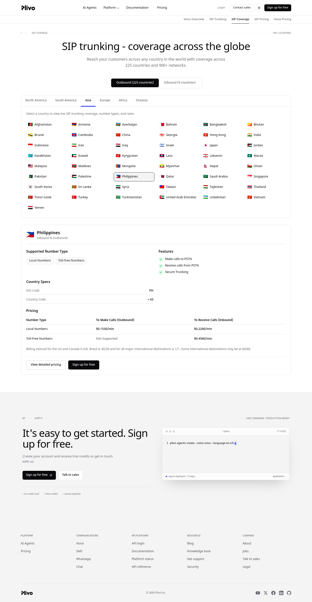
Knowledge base (199, 551)
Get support (195, 559)
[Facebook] (273, 593)
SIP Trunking (217, 19)
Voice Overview (194, 19)
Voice (80, 544)
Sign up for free (277, 8)
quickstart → (279, 476)
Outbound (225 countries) (135, 83)
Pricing (162, 8)
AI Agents (89, 8)
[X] (265, 593)
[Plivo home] (28, 7)
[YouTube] (258, 593)
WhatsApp (83, 559)
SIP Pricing (261, 19)
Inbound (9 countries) (179, 83)
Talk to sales (70, 475)
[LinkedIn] (281, 593)
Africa (123, 100)
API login (138, 544)
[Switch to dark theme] (259, 7)
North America (36, 100)
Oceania (142, 100)
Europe (105, 100)
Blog (190, 544)
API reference (141, 567)
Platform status (143, 559)
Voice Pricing (282, 19)
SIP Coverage (240, 19)
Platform (111, 8)
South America (65, 100)
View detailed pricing (46, 365)
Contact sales (242, 8)
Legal (246, 567)
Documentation (137, 8)
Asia (88, 100)
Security (193, 567)
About (247, 544)
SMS (79, 551)
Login (221, 8)
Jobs (246, 551)
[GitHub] (289, 593)
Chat (79, 567)
